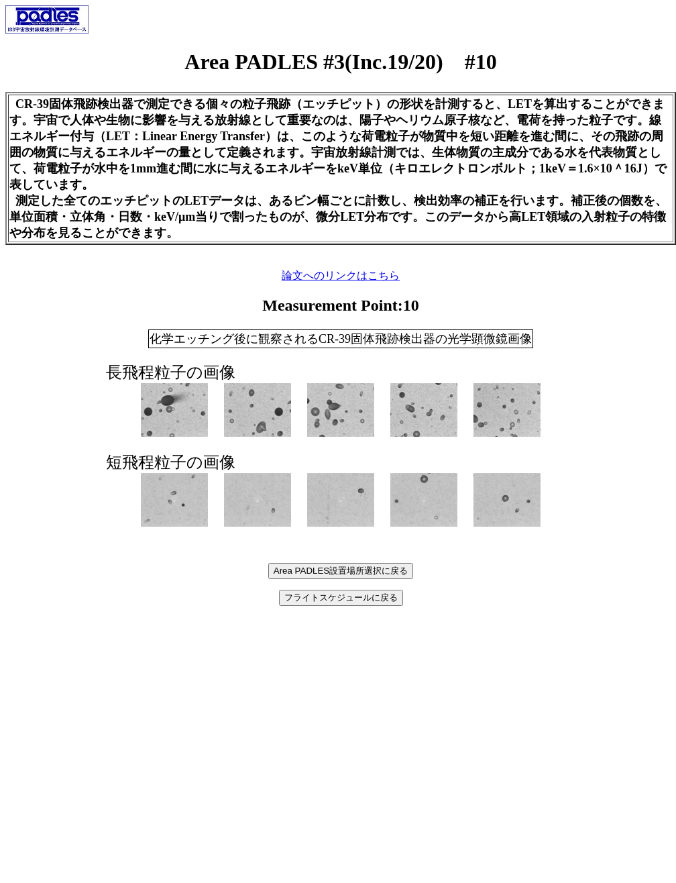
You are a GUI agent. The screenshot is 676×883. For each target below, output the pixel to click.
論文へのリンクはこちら (341, 275)
